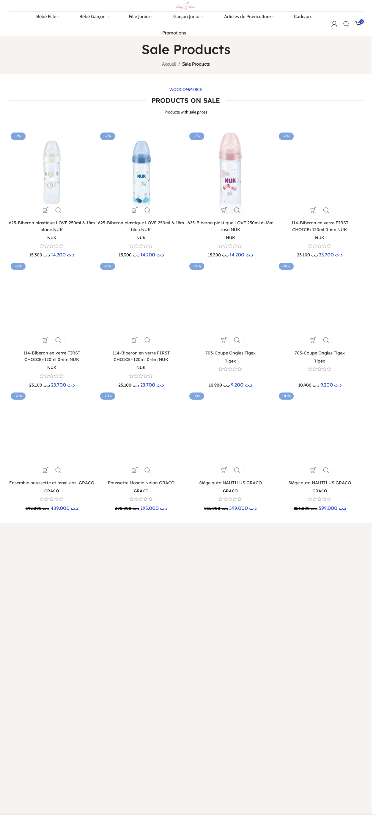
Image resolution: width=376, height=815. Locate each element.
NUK (51, 262)
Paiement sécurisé (145, 527)
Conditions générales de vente (211, 510)
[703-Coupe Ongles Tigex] (231, 291)
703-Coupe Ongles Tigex (231, 301)
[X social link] (23, 594)
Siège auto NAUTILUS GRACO (230, 367)
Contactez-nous (265, 497)
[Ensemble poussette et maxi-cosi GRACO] (51, 361)
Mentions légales (205, 497)
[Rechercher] (346, 49)
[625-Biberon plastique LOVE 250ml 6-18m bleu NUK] (141, 199)
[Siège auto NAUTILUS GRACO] (231, 357)
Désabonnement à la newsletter (269, 520)
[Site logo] (185, 17)
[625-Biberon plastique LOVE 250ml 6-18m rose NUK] (231, 199)
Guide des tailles (265, 507)
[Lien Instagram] (34, 594)
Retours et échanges (147, 507)
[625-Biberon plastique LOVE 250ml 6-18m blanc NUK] (51, 199)
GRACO (51, 388)
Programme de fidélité (149, 517)
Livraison (137, 497)
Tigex (231, 309)
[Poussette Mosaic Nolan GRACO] (141, 357)
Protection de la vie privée (212, 523)
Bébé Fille (320, 497)
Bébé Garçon (323, 507)
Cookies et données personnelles (207, 535)
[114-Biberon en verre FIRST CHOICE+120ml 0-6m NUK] (321, 164)
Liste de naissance (267, 533)
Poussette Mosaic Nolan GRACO (141, 367)
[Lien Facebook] (12, 594)
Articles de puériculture (331, 517)
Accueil (169, 91)
